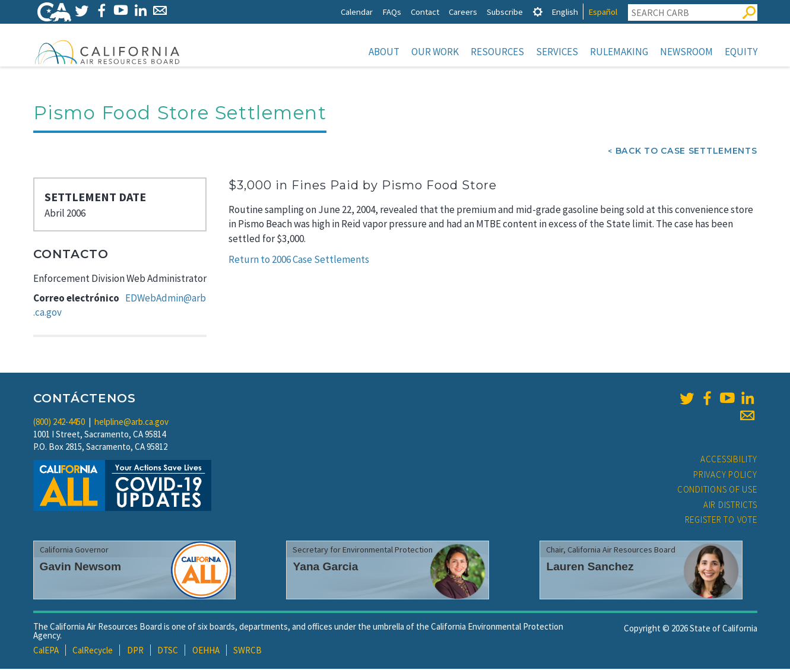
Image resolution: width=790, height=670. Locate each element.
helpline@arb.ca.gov (131, 422)
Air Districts (730, 506)
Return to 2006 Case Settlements (299, 260)
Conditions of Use (717, 490)
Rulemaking (619, 51)
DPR (135, 651)
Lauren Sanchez (589, 567)
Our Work (435, 51)
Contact (425, 11)
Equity (741, 51)
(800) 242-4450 (59, 422)
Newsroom (686, 51)
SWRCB (247, 651)
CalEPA (46, 651)
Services (557, 51)
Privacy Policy (725, 475)
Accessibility (728, 460)
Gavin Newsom (81, 567)
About (384, 51)
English (564, 11)
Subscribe (505, 11)
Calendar (357, 11)
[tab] (537, 11)
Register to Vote (721, 520)
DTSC (167, 651)
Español (602, 11)
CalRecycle (92, 651)
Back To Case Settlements (686, 152)
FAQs (391, 11)
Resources (497, 51)
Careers (463, 11)
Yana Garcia (325, 567)
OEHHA (206, 651)
